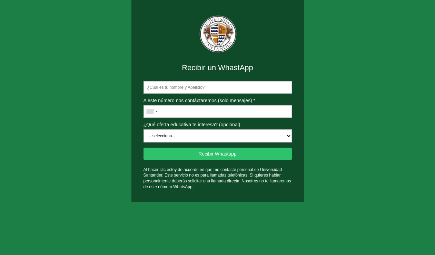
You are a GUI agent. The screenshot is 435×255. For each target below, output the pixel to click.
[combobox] (152, 111)
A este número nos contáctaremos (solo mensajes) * (200, 100)
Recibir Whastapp (217, 154)
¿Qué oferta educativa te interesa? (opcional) (192, 124)
